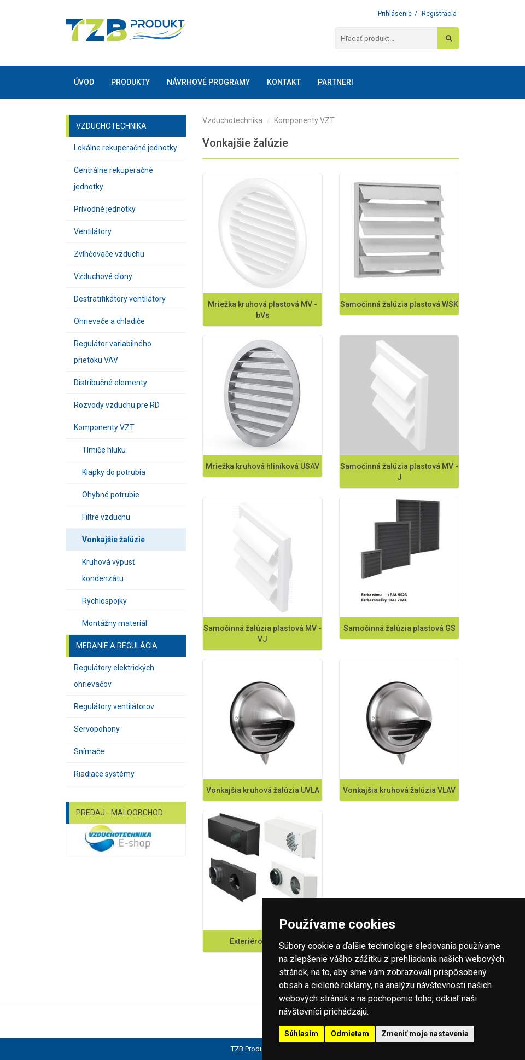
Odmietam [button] (350, 1033)
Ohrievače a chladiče (109, 321)
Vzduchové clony (103, 276)
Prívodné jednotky (105, 209)
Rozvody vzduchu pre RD (117, 405)
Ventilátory (93, 231)
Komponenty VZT (104, 427)
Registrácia (439, 14)
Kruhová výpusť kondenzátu (108, 570)
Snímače (89, 751)
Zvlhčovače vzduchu (109, 254)
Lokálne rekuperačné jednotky (125, 147)
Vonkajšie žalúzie (113, 539)
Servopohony (97, 729)
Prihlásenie (395, 14)
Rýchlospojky (104, 600)
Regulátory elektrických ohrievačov (114, 675)
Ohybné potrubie (110, 494)
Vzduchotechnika (232, 120)
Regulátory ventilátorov (114, 706)
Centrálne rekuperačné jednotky (113, 178)
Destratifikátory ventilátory (120, 298)
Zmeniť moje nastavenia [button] (425, 1033)
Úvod (84, 82)
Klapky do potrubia (113, 472)
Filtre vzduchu (106, 517)
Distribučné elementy (110, 382)
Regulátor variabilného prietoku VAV (112, 351)
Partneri (335, 82)
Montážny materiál (114, 623)
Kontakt (284, 82)
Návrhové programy (208, 82)
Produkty (130, 82)
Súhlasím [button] (301, 1033)
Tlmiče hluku (104, 449)
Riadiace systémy (104, 773)
